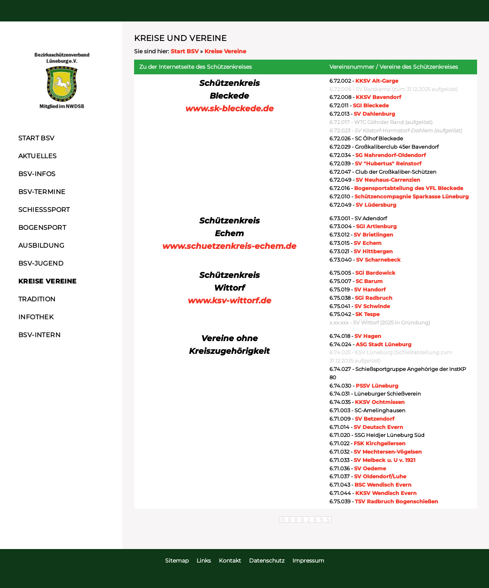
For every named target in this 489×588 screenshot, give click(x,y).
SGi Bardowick (375, 273)
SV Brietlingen (373, 234)
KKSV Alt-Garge (376, 81)
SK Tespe (367, 314)
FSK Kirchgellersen (379, 443)
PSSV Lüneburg (377, 385)
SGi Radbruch (373, 298)
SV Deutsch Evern (378, 427)
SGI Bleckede (371, 105)
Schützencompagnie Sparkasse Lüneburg (412, 196)
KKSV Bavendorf (378, 97)
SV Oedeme (370, 468)
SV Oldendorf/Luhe (380, 476)
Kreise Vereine (225, 51)
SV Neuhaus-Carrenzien (388, 180)
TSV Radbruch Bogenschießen (396, 501)
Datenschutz (266, 560)
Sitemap (177, 560)
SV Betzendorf (374, 418)
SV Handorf (370, 289)
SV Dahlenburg (374, 114)
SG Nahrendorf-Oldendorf (390, 155)
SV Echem (368, 243)
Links (204, 560)
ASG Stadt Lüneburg (383, 344)
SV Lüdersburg (376, 205)
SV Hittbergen (373, 251)
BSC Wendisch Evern (383, 484)
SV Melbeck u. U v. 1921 (384, 460)
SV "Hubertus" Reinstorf (388, 163)
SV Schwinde (372, 306)
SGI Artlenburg (376, 226)
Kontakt (230, 560)
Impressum (308, 560)
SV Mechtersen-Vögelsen (388, 451)
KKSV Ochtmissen (380, 402)
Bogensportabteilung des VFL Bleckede (408, 188)
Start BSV (185, 51)
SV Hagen (368, 336)
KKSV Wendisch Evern (386, 493)
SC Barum (369, 281)
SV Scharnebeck (378, 259)
